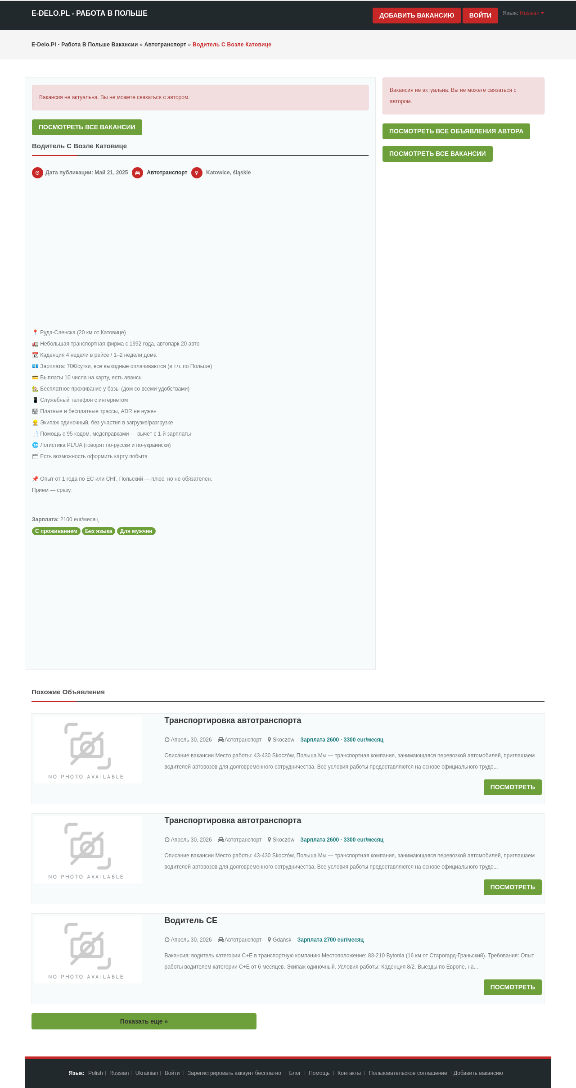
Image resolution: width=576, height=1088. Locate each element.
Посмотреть (512, 787)
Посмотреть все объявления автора (456, 131)
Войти (480, 15)
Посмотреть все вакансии (87, 127)
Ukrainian (146, 1073)
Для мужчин (136, 531)
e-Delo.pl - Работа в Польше (90, 13)
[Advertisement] (200, 255)
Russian (119, 1073)
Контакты (350, 1073)
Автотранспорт (167, 172)
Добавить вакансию (416, 15)
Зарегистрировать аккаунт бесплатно (235, 1073)
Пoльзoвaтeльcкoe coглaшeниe (409, 1073)
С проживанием (56, 531)
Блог (295, 1073)
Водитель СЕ (191, 920)
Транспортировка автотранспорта (233, 720)
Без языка (98, 531)
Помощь (319, 1073)
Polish (95, 1073)
